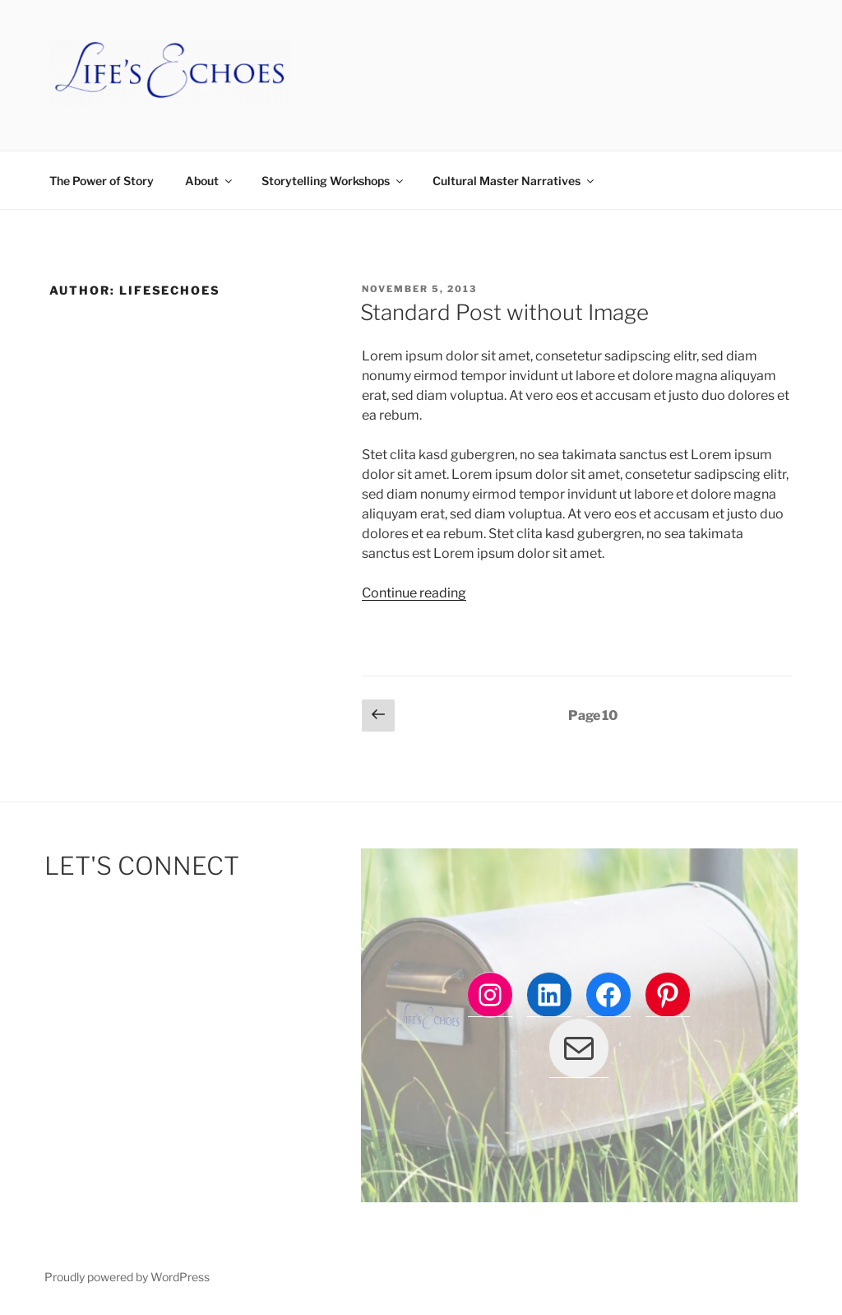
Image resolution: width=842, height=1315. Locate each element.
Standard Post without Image (504, 312)
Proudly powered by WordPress (127, 1277)
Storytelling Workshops (333, 181)
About (209, 181)
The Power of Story (101, 181)
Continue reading (414, 593)
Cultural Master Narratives (514, 181)
